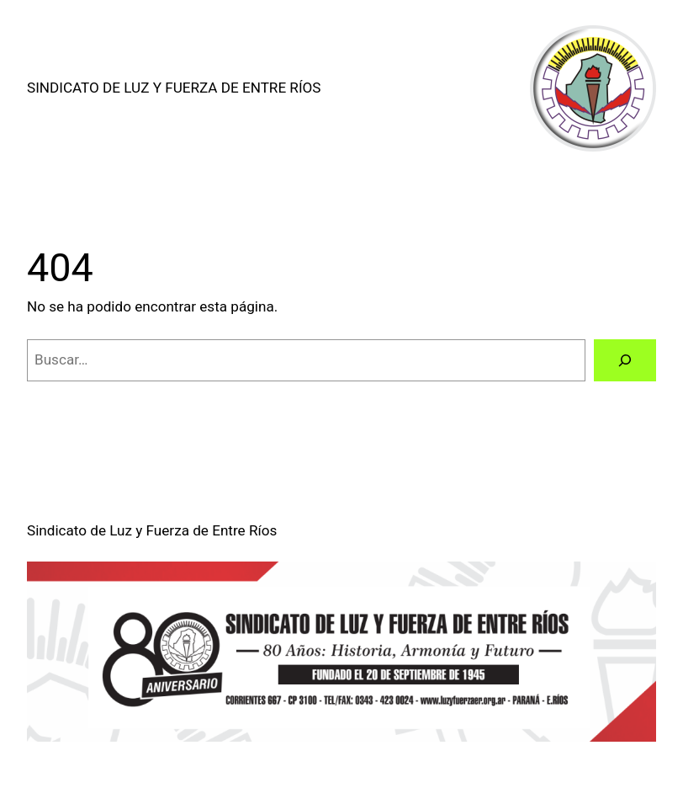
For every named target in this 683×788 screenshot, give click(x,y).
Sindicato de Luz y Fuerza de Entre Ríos (174, 87)
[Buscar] (625, 360)
